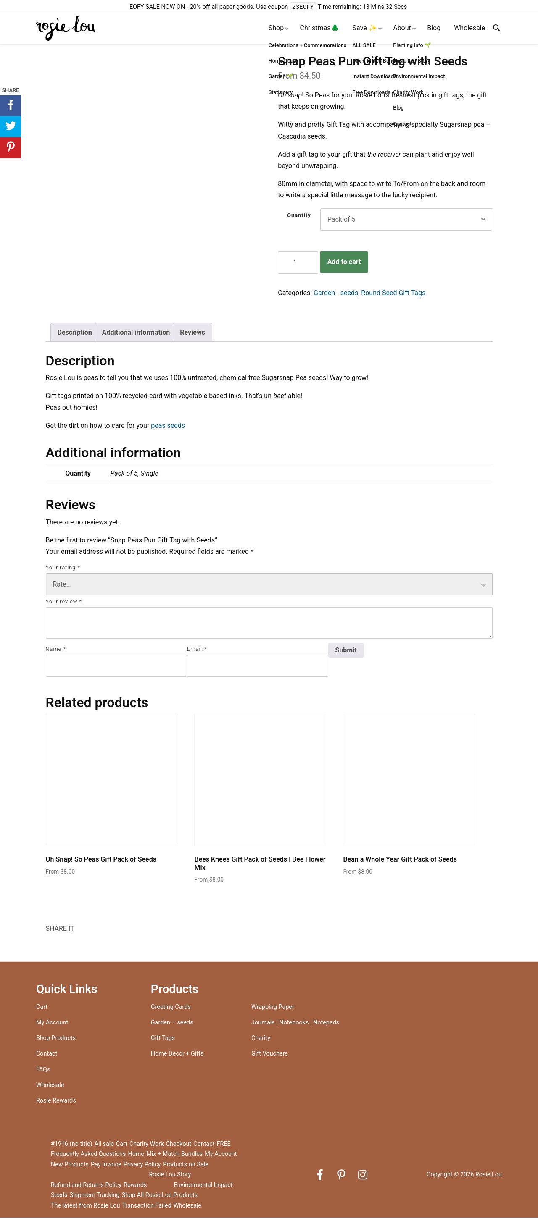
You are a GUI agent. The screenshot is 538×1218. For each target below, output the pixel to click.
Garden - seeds (336, 293)
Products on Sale (185, 1164)
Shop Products (56, 1038)
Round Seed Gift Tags (393, 293)
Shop (276, 28)
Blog (433, 28)
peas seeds (168, 426)
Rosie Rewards (56, 1101)
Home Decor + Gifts (177, 1054)
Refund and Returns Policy (86, 1185)
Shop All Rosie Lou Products (159, 1195)
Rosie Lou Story (170, 1175)
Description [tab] (75, 333)
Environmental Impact (203, 1185)
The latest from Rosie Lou (85, 1206)
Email (197, 649)
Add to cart (344, 262)
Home (136, 1154)
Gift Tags (163, 1038)
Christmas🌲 (319, 28)
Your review (64, 602)
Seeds (59, 1195)
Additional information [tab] (136, 333)
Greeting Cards (171, 1007)
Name (56, 649)
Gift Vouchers (269, 1054)
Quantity (299, 215)
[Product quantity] (298, 263)
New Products (70, 1164)
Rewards (135, 1185)
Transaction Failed (146, 1206)
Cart (41, 1007)
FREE (223, 1144)
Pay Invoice (106, 1164)
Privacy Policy (142, 1164)
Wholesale (469, 28)
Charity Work (146, 1144)
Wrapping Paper (272, 1007)
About (402, 28)
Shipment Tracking (94, 1195)
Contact (46, 1054)
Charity (260, 1038)
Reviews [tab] (192, 333)
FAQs (43, 1070)
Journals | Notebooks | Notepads (295, 1023)
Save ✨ (365, 28)
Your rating (63, 568)
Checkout (179, 1144)
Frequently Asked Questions (88, 1154)
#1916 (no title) (71, 1144)
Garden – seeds (172, 1023)
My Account (52, 1023)
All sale (104, 1144)
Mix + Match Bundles (174, 1154)
